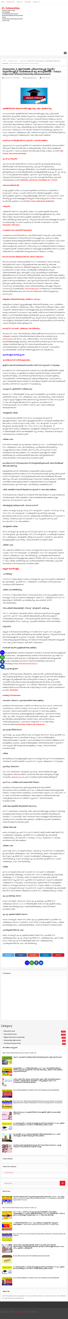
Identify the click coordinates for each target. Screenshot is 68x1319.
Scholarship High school (12, 1040)
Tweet (8, 955)
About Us (19, 2)
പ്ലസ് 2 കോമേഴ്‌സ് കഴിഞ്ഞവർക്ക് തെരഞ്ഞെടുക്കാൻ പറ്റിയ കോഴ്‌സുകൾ (37, 1057)
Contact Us (36, 2)
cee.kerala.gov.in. (8, 339)
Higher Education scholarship (14, 1037)
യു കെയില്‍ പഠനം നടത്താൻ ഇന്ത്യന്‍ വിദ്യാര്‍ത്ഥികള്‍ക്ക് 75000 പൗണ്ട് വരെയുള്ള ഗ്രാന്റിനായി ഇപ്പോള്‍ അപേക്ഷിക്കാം (36, 1135)
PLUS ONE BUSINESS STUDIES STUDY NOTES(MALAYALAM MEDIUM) (36, 1090)
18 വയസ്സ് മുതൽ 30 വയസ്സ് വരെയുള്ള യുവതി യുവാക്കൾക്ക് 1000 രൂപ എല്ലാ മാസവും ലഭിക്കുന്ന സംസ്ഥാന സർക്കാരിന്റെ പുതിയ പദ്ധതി (38, 1124)
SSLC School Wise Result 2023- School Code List (19, 1053)
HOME (2, 2)
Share (21, 955)
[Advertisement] (34, 35)
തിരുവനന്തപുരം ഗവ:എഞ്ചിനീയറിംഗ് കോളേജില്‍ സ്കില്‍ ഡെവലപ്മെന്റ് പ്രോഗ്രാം (36, 1113)
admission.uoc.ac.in (17, 777)
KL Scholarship (9, 1172)
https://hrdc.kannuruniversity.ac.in (25, 664)
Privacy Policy (11, 2)
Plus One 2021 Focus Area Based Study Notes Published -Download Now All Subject (39, 1234)
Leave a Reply (45, 78)
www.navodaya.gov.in (32, 289)
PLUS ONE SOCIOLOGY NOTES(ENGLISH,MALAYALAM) (31, 1256)
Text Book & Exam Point (12, 1043)
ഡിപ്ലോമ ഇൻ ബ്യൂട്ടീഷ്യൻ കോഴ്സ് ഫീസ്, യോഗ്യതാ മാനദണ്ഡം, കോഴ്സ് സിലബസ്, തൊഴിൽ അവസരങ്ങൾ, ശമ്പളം (37, 1146)
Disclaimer (28, 2)
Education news (9, 1031)
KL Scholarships (11, 8)
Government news (10, 1034)
